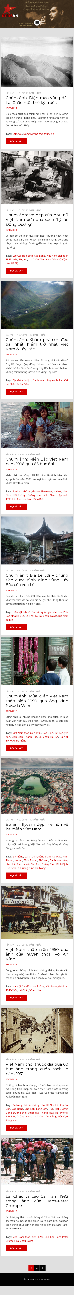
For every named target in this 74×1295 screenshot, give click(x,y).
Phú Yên (43, 860)
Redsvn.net (45, 1279)
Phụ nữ (23, 259)
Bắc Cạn (63, 1116)
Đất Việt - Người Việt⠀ (18, 334)
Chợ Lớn (30, 1108)
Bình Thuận (30, 860)
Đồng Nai (11, 1120)
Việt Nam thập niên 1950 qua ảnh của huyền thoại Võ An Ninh (37, 954)
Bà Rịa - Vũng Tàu (34, 1105)
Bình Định (62, 864)
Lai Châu (17, 134)
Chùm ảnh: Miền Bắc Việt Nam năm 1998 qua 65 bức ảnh (37, 461)
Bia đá (53, 616)
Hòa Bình (27, 255)
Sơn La (16, 491)
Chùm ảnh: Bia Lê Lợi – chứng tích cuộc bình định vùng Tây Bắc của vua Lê (37, 580)
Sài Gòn (26, 986)
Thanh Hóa (30, 736)
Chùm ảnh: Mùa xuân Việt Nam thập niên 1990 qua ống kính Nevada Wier (37, 701)
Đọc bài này (16, 141)
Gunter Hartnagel (42, 491)
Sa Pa (20, 384)
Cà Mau (56, 856)
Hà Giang (40, 868)
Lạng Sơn (41, 1108)
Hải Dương (61, 1108)
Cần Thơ (35, 864)
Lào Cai (16, 255)
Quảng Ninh (35, 495)
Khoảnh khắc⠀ (34, 93)
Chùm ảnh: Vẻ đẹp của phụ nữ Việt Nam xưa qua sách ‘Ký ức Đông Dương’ (37, 220)
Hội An (54, 736)
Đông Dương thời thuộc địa (38, 134)
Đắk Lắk (10, 1116)
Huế (8, 868)
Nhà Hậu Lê (17, 616)
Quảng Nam (44, 856)
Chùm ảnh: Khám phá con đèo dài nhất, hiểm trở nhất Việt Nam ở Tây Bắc (37, 344)
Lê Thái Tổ (32, 616)
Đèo (26, 384)
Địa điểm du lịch (22, 380)
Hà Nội (15, 263)
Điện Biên (38, 499)
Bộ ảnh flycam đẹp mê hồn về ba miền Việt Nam (37, 826)
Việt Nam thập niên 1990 (27, 733)
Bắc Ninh (48, 733)
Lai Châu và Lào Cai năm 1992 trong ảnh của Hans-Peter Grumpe (37, 1201)
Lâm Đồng (50, 1116)
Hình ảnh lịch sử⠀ (16, 93)
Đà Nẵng (21, 740)
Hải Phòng (19, 495)
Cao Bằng (39, 255)
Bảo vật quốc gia (41, 612)
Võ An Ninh (36, 990)
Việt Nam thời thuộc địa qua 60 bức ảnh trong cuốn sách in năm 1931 (37, 1069)
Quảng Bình (48, 864)
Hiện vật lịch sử (21, 612)
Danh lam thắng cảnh (45, 380)
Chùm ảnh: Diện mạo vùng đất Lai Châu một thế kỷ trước (37, 100)
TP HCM (10, 740)
